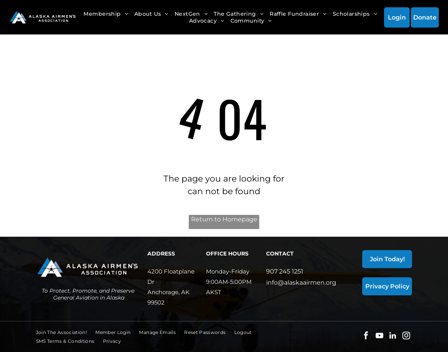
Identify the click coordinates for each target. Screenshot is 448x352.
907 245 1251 (284, 271)
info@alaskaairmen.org (301, 282)
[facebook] (366, 336)
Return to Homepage (224, 219)
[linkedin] (393, 336)
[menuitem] (105, 13)
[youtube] (379, 336)
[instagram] (406, 336)
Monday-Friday (227, 271)
